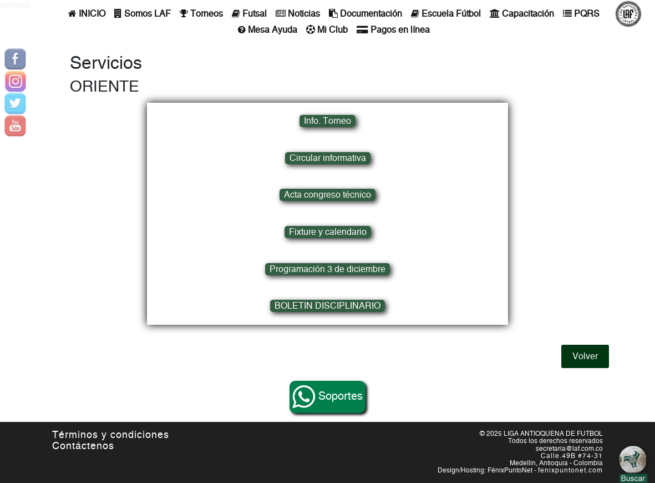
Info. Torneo (327, 121)
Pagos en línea (393, 29)
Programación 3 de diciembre (327, 269)
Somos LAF (142, 13)
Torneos (201, 13)
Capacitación (522, 13)
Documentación (365, 13)
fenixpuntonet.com (570, 470)
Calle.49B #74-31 (572, 455)
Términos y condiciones (110, 435)
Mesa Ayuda (267, 29)
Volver (585, 356)
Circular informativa (328, 158)
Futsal (249, 13)
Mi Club (327, 29)
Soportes (327, 397)
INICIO (86, 13)
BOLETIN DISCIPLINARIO (327, 305)
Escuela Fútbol (446, 13)
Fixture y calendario (328, 232)
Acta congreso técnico (327, 194)
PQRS (581, 13)
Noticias (298, 13)
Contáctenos (83, 446)
